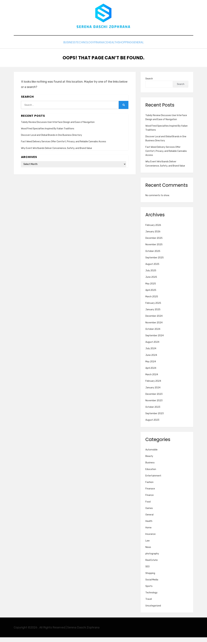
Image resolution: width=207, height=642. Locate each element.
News (148, 551)
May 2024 (150, 366)
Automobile (151, 454)
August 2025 (152, 268)
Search (149, 83)
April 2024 (150, 372)
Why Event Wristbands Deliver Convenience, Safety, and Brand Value (56, 152)
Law (147, 545)
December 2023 (154, 398)
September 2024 (154, 340)
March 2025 (151, 301)
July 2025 (150, 275)
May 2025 (150, 288)
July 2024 (150, 353)
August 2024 (152, 346)
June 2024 (151, 359)
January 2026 (152, 236)
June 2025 (151, 282)
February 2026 (153, 229)
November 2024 (154, 327)
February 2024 (153, 385)
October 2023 (152, 411)
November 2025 (154, 249)
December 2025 (154, 243)
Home (148, 532)
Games (149, 513)
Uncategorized (153, 610)
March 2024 (151, 379)
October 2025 (152, 255)
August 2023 (152, 424)
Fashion (149, 487)
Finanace (98, 47)
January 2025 (152, 314)
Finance (149, 500)
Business (57, 47)
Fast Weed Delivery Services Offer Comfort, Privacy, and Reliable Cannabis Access (63, 146)
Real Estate (151, 565)
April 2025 (150, 294)
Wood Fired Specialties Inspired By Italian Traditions (47, 133)
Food (148, 506)
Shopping (132, 47)
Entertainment (153, 480)
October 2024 (152, 333)
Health (115, 47)
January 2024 (152, 392)
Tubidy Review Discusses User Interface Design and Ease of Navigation (58, 126)
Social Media (151, 584)
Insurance (150, 539)
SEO (147, 571)
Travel (148, 604)
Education (150, 474)
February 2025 (153, 307)
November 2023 (154, 405)
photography (152, 558)
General (150, 47)
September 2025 (154, 262)
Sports (149, 590)
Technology (78, 47)
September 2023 (154, 418)
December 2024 (154, 320)
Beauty (149, 461)
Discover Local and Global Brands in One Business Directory (51, 140)
